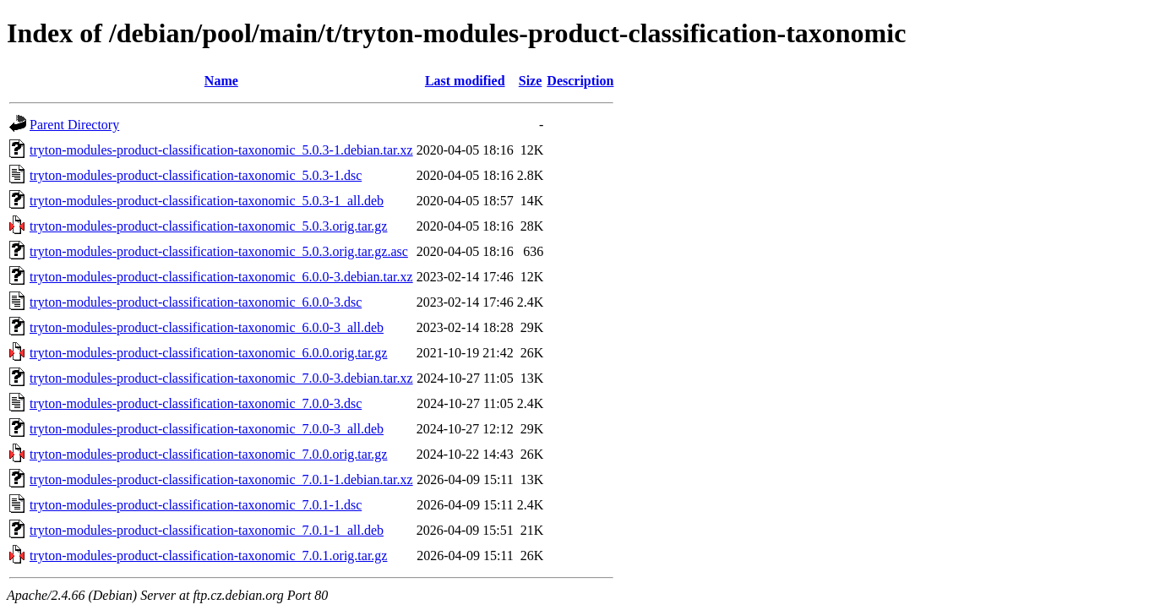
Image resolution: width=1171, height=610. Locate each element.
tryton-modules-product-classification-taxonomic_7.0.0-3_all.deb (207, 429)
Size (530, 81)
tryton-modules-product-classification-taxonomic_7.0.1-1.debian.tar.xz (221, 479)
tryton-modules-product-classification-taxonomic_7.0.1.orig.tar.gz (208, 555)
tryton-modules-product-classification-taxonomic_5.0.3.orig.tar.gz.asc (219, 251)
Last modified (465, 81)
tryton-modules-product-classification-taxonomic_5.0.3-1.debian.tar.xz (221, 150)
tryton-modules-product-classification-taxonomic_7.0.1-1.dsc (196, 505)
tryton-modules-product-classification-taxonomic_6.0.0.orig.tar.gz (208, 353)
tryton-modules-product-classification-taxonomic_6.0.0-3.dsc (196, 302)
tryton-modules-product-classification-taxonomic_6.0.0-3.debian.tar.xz (221, 277)
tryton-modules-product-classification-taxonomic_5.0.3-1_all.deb (207, 200)
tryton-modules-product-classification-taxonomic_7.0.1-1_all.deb (207, 530)
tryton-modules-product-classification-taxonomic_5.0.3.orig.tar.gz (208, 226)
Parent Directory (74, 124)
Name (221, 81)
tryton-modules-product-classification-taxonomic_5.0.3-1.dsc (196, 175)
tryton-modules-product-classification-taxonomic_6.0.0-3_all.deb (207, 327)
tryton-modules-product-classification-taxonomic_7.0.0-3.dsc (196, 403)
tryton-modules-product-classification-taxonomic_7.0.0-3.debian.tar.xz (221, 378)
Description (580, 81)
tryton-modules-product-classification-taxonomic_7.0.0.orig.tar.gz (208, 454)
